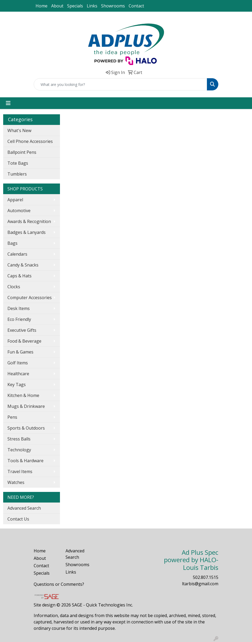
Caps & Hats (19, 276)
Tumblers (17, 174)
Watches (15, 482)
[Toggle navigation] (8, 103)
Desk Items (18, 308)
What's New (19, 130)
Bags (12, 243)
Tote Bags (17, 163)
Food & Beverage (24, 341)
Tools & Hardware (25, 461)
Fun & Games (20, 352)
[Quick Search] (120, 84)
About (57, 6)
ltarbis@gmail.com (200, 584)
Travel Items (19, 471)
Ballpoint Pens (21, 152)
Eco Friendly (19, 319)
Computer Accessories (29, 297)
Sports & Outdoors (26, 428)
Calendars (17, 254)
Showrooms (113, 6)
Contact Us (18, 519)
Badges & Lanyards (26, 232)
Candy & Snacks (22, 265)
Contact (136, 6)
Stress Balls (19, 439)
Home (41, 6)
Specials (75, 6)
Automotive (19, 210)
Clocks (13, 287)
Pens (12, 417)
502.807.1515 (205, 577)
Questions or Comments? (59, 584)
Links (92, 6)
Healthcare (18, 374)
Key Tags (16, 384)
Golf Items (17, 363)
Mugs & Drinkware (26, 406)
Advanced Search (24, 508)
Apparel (15, 200)
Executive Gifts (21, 330)
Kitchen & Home (23, 395)
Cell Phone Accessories (30, 141)
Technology (19, 450)
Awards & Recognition (29, 221)
